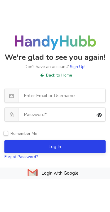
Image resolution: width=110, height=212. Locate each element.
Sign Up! (77, 66)
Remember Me (24, 133)
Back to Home (56, 75)
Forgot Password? (21, 157)
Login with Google (60, 173)
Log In (55, 146)
